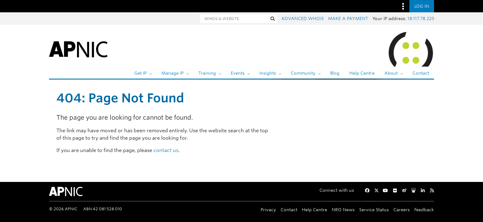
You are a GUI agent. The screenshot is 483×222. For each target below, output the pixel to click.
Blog (334, 73)
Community (303, 73)
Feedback (424, 209)
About (391, 73)
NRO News (343, 209)
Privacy (268, 209)
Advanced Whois (302, 18)
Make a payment (348, 18)
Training (207, 73)
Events (238, 73)
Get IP (140, 73)
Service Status (374, 209)
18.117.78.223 (421, 18)
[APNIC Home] (78, 49)
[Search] (234, 18)
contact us (165, 150)
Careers (401, 209)
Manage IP (172, 73)
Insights (267, 73)
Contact (420, 73)
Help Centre (362, 73)
